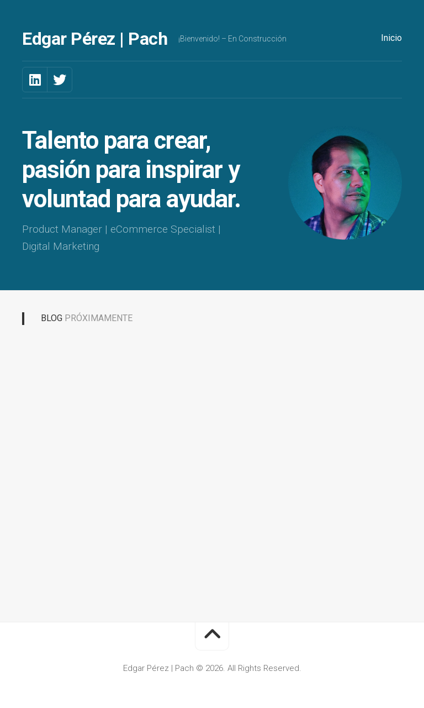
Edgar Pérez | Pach (94, 38)
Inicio (391, 38)
